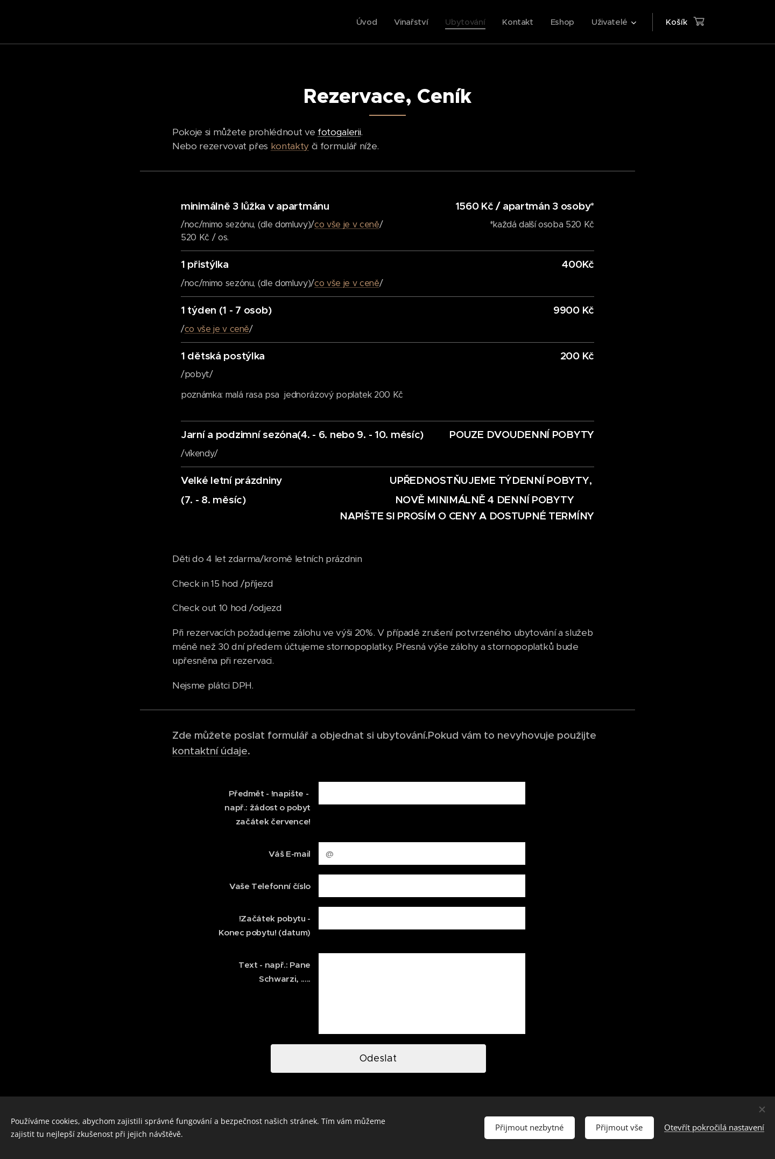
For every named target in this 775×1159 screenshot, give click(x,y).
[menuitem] (362, 22)
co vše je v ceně (346, 224)
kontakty (290, 146)
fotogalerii (339, 132)
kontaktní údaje (210, 750)
